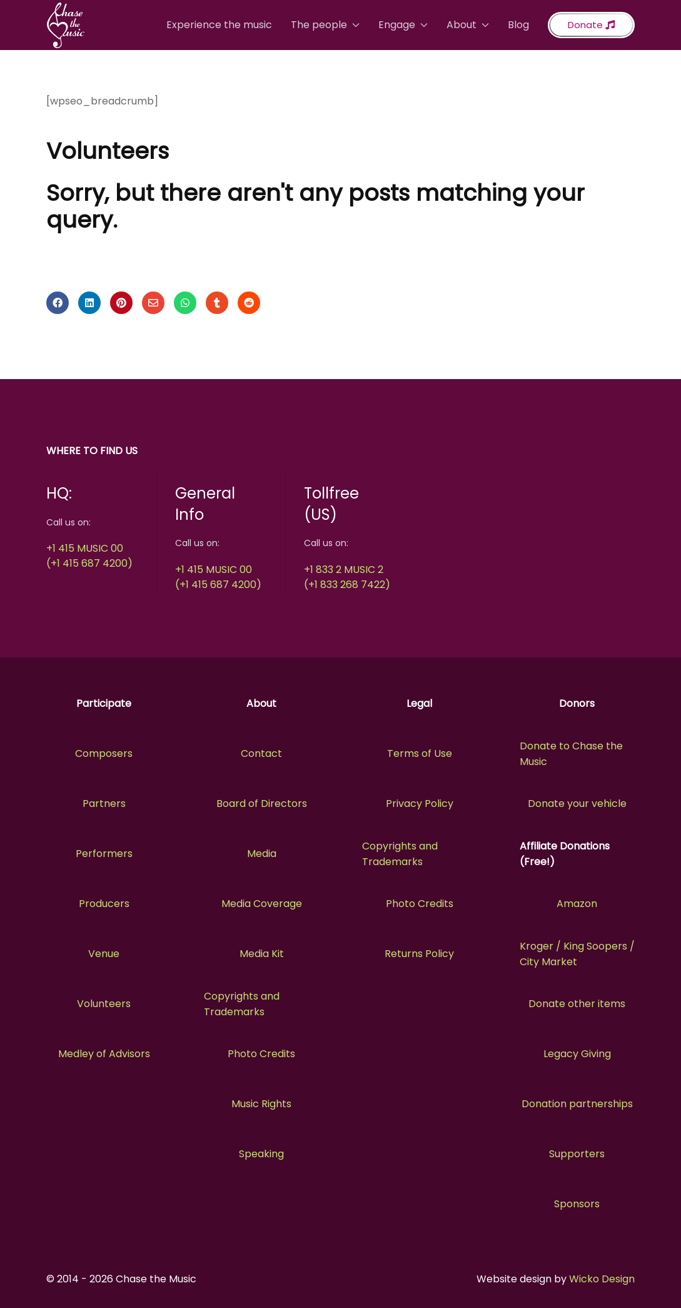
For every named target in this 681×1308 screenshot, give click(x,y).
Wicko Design (602, 1279)
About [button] (467, 25)
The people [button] (325, 25)
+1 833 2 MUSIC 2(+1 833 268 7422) (347, 577)
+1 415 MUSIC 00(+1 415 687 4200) (89, 555)
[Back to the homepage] (65, 25)
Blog (518, 25)
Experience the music (219, 25)
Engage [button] (403, 25)
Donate (591, 24)
